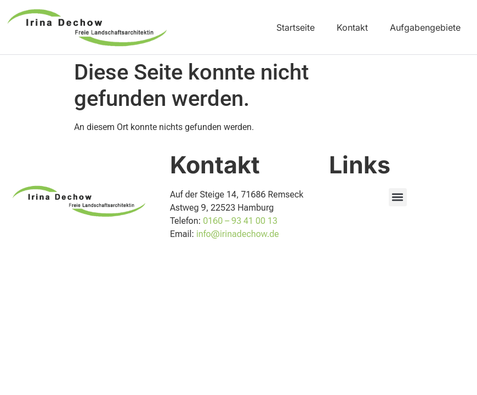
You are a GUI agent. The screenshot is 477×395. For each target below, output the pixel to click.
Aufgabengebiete (425, 27)
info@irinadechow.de (237, 234)
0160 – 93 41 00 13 (240, 221)
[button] (398, 197)
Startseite (295, 27)
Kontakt (352, 27)
